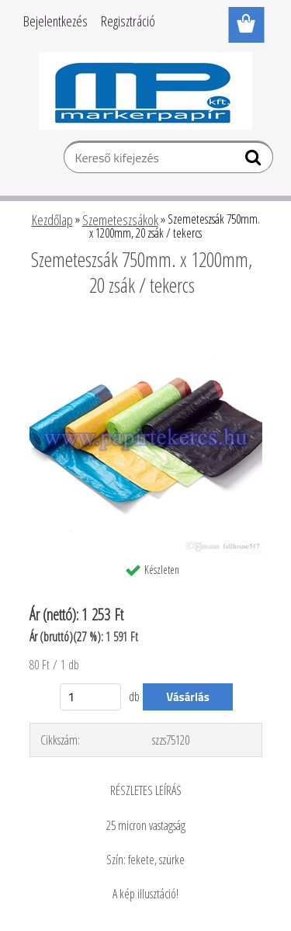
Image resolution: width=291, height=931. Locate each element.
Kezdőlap (52, 219)
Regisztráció (128, 21)
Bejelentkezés (55, 21)
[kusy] (91, 696)
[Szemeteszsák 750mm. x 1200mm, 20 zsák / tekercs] (145, 327)
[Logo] (145, 91)
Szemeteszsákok (120, 219)
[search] (254, 161)
